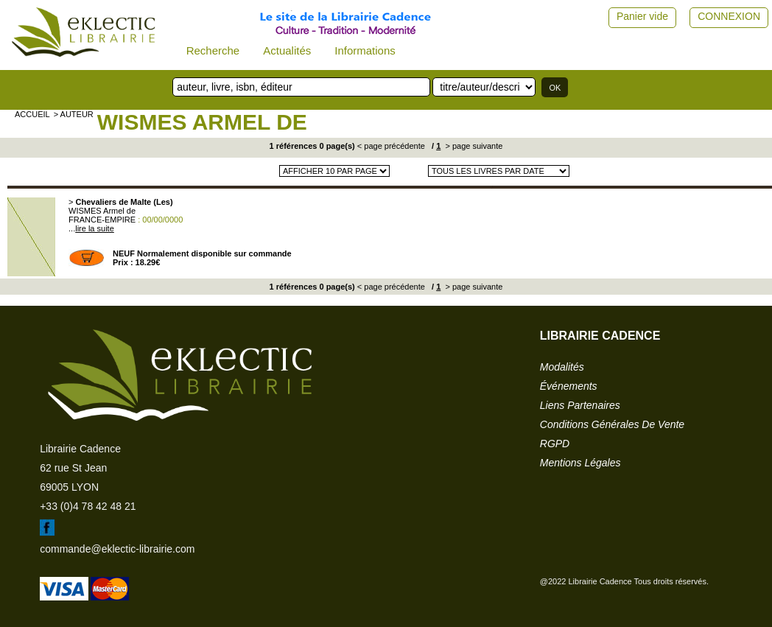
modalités (562, 367)
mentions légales (580, 463)
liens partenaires (580, 405)
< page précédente (391, 145)
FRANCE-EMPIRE (102, 219)
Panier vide (642, 16)
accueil (32, 114)
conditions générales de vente (612, 424)
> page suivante (472, 145)
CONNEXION (729, 16)
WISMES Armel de (202, 122)
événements (568, 386)
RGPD (554, 443)
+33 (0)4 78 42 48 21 (88, 506)
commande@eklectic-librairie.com (117, 549)
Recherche (213, 50)
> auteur (74, 114)
